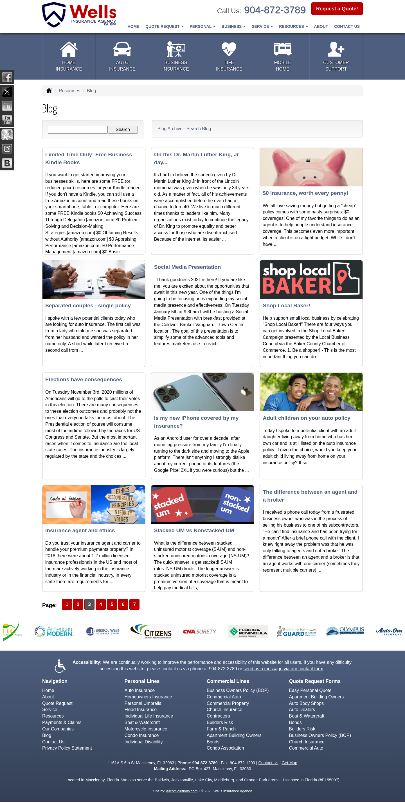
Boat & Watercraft (142, 723)
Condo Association (225, 748)
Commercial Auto (224, 697)
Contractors (218, 716)
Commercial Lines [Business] (228, 682)
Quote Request (57, 704)
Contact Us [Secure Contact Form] (268, 763)
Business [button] (234, 26)
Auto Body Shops (306, 704)
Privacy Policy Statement (67, 748)
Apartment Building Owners (234, 736)
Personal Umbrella (143, 704)
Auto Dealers (302, 710)
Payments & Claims (62, 723)
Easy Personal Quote (310, 691)
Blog (46, 736)
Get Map (289, 763)
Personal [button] (202, 26)
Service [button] (262, 26)
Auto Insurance (140, 691)
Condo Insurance (142, 736)
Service (49, 710)
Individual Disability (144, 742)
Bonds (213, 742)
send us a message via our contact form (283, 669)
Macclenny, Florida (102, 781)
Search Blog (198, 128)
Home (133, 26)
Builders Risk (220, 723)
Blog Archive (170, 128)
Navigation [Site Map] (55, 682)
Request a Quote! (337, 9)
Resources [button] (293, 26)
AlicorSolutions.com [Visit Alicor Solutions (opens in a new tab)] (181, 792)
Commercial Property (228, 704)
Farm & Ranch (221, 729)
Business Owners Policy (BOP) (238, 691)
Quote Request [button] (164, 26)
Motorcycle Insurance (146, 729)
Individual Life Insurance (149, 716)
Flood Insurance (141, 710)
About (321, 26)
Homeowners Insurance (148, 697)
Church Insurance (224, 710)
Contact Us (347, 26)
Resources (69, 90)
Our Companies (58, 729)
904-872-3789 (275, 9)
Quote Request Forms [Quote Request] (315, 682)
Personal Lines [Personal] (142, 682)
